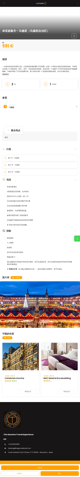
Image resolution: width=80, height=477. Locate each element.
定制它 (40, 468)
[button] (5, 74)
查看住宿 (28, 391)
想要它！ (20, 473)
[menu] (77, 3)
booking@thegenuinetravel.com (19, 448)
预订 (59, 473)
